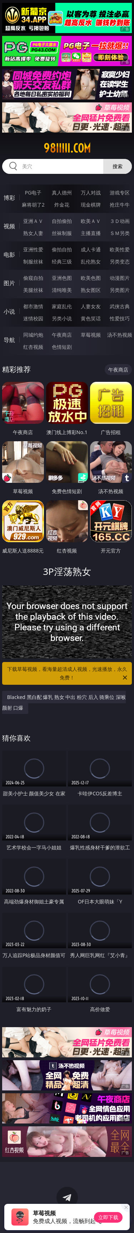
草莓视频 (91, 334)
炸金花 (61, 204)
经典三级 (62, 261)
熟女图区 (91, 290)
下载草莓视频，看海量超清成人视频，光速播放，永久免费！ (68, 674)
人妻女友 (91, 306)
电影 (9, 254)
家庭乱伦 (62, 306)
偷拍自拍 (62, 249)
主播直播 (91, 233)
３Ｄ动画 (120, 221)
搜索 (118, 166)
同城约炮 (33, 334)
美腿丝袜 (33, 290)
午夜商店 (62, 334)
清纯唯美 (62, 290)
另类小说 (62, 318)
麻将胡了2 (33, 204)
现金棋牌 (91, 204)
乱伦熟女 (91, 261)
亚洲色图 (62, 277)
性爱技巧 (120, 318)
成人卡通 (91, 249)
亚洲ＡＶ (33, 221)
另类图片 (120, 290)
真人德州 (62, 192)
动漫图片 (120, 277)
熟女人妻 (33, 233)
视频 (9, 226)
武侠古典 (120, 306)
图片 (9, 283)
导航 (9, 340)
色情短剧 (62, 346)
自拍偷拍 (62, 221)
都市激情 (33, 306)
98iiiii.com (67, 148)
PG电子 (33, 192)
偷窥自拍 (33, 277)
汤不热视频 (119, 334)
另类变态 (120, 261)
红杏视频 (33, 346)
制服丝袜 (33, 261)
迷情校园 (33, 318)
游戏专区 (120, 192)
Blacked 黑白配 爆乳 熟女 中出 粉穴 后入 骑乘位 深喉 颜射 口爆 (64, 702)
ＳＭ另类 (120, 233)
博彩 (9, 198)
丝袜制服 (62, 233)
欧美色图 (91, 277)
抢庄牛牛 (120, 204)
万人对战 (91, 192)
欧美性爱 (120, 249)
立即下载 (108, 1217)
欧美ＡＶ (91, 221)
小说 (9, 311)
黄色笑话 (91, 318)
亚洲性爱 (33, 249)
